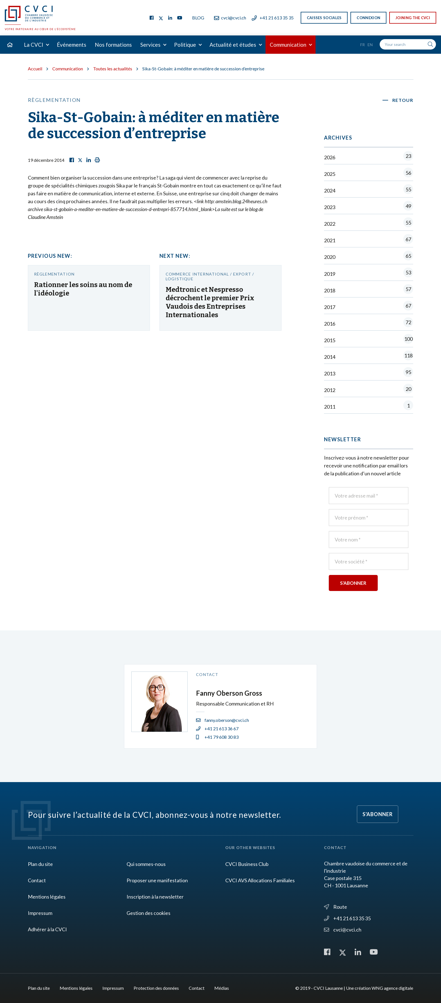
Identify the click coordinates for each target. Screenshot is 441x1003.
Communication (288, 44)
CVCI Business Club (247, 864)
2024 (368, 190)
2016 (368, 323)
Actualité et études (233, 44)
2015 (368, 340)
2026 (368, 157)
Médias (221, 988)
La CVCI (33, 44)
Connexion (368, 17)
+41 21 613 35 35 (273, 17)
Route (335, 907)
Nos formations (113, 44)
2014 (368, 357)
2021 (368, 240)
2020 (368, 257)
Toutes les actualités (112, 68)
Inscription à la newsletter (155, 897)
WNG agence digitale (392, 988)
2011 (368, 406)
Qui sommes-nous (146, 864)
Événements (71, 44)
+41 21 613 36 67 (217, 728)
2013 (368, 373)
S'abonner (378, 814)
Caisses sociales (324, 17)
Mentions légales (47, 897)
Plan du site (40, 864)
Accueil (35, 68)
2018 (368, 290)
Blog (198, 17)
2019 (368, 273)
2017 (368, 307)
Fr (362, 44)
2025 (368, 174)
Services (150, 44)
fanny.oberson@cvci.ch (222, 720)
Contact (37, 880)
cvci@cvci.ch (230, 17)
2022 (368, 223)
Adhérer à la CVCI (47, 929)
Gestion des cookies (148, 913)
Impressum (40, 913)
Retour (402, 100)
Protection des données (156, 988)
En (370, 44)
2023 (368, 207)
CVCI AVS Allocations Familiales (260, 880)
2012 (368, 390)
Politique (185, 44)
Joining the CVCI (412, 17)
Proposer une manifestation (157, 880)
